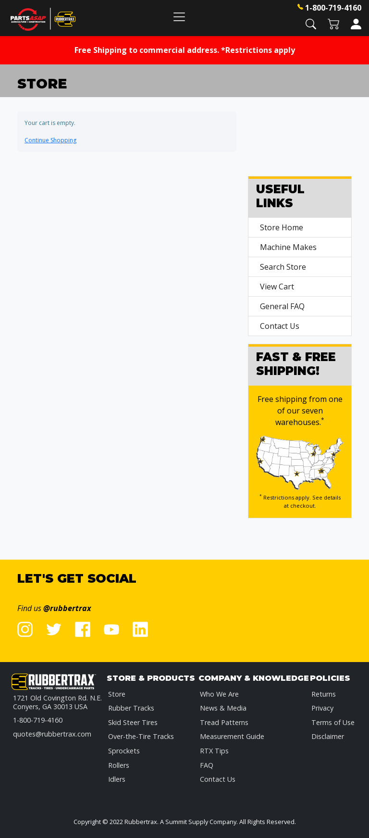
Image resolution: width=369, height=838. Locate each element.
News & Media (223, 708)
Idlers (116, 779)
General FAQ (282, 306)
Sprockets (124, 750)
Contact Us (279, 326)
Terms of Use (333, 722)
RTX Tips (214, 750)
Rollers (118, 765)
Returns (323, 694)
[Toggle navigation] (179, 16)
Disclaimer (327, 736)
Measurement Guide (232, 736)
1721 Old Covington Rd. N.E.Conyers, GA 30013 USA (57, 702)
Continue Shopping (50, 140)
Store (116, 694)
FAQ (206, 765)
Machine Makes (288, 247)
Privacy (322, 708)
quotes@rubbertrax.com (52, 733)
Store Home (281, 227)
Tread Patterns (224, 722)
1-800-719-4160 (333, 7)
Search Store (283, 267)
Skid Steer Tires (133, 722)
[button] (311, 23)
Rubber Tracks (131, 708)
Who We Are (219, 694)
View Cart (277, 286)
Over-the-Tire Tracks (141, 736)
